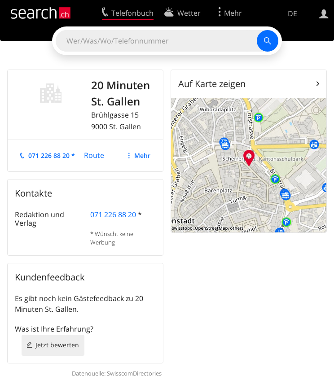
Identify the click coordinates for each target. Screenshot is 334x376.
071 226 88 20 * (51, 155)
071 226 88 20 (113, 214)
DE (292, 13)
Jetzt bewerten (57, 345)
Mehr (142, 155)
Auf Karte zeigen (212, 84)
